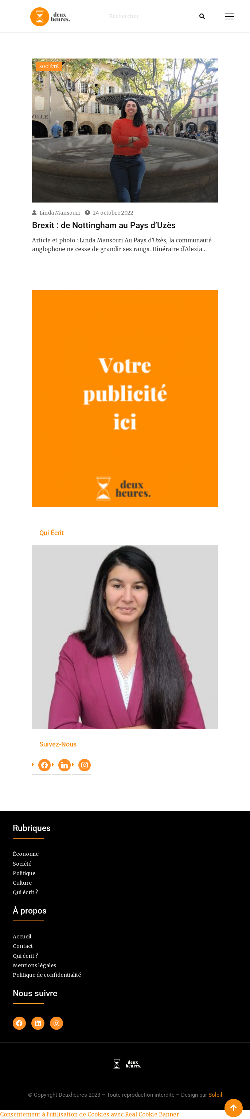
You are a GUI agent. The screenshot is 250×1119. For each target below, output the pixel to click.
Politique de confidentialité (47, 975)
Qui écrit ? (25, 893)
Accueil (22, 937)
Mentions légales (34, 965)
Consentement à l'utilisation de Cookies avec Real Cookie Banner (89, 1114)
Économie (26, 854)
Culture (22, 883)
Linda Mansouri (59, 212)
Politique (24, 873)
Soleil (215, 1095)
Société (22, 864)
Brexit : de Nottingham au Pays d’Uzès (104, 225)
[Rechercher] (149, 16)
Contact (23, 946)
